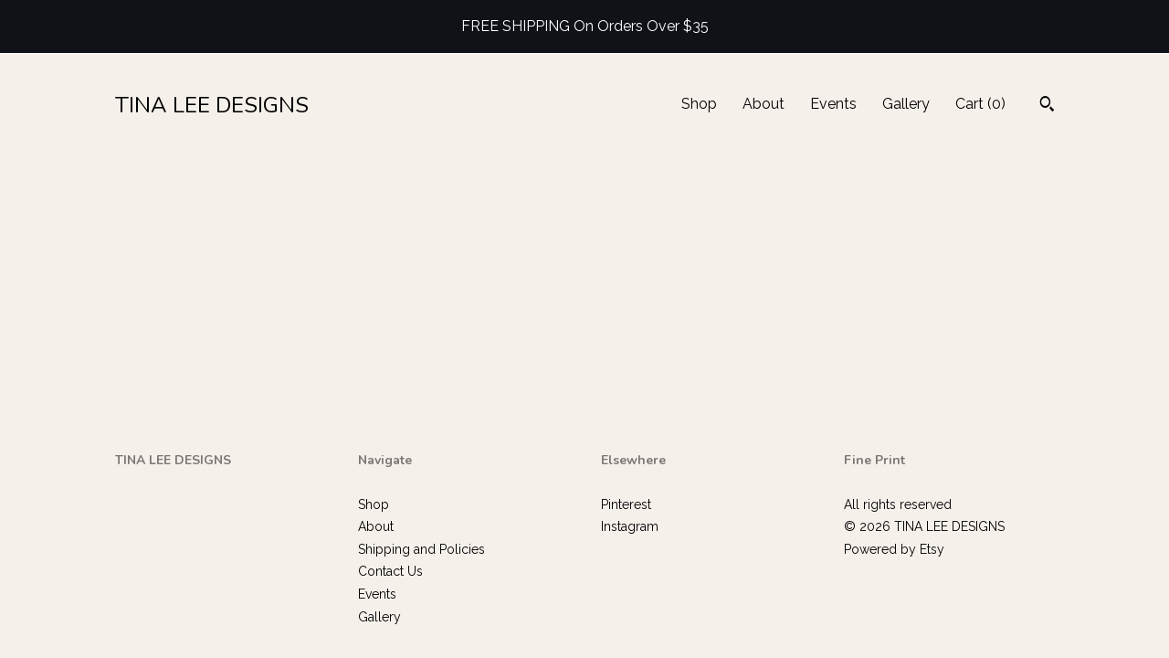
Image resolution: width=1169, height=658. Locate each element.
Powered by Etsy (894, 549)
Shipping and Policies (421, 549)
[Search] (1047, 106)
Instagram (629, 526)
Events (833, 103)
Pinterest (626, 504)
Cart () (980, 103)
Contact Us (390, 571)
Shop (699, 103)
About (763, 103)
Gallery (906, 103)
